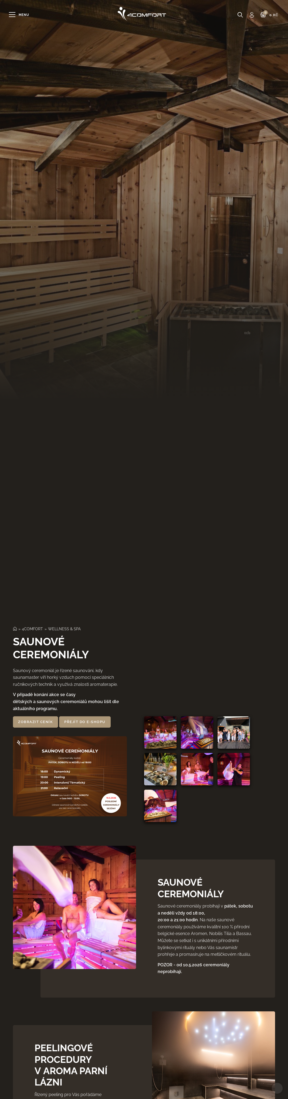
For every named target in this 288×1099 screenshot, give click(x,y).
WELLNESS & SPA (64, 629)
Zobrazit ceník (35, 722)
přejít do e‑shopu (85, 722)
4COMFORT (32, 629)
